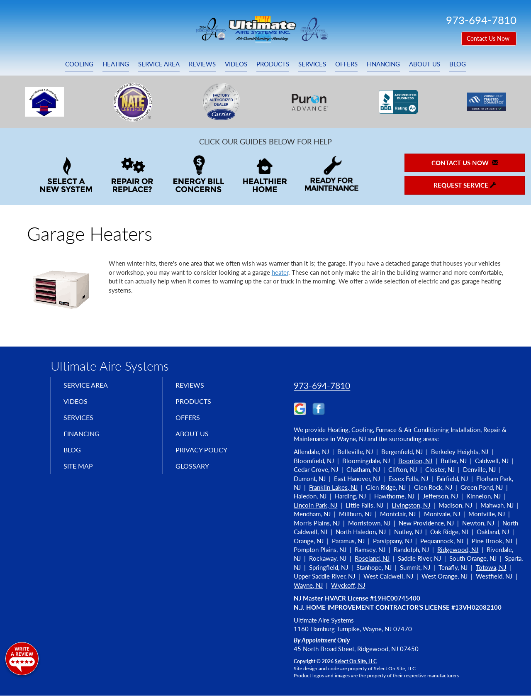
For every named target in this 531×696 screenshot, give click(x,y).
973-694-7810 (322, 385)
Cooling (79, 64)
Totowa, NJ (491, 567)
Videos (236, 64)
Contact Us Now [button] (489, 38)
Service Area (159, 64)
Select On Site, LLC (356, 661)
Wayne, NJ (308, 585)
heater (280, 272)
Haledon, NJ (310, 496)
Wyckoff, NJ (348, 585)
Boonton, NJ (415, 460)
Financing (383, 64)
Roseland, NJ (372, 558)
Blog (457, 64)
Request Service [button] (465, 185)
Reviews (202, 64)
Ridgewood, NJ (457, 549)
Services (312, 64)
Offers (346, 64)
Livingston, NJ (411, 505)
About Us (424, 64)
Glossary (193, 472)
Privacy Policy (204, 455)
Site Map (80, 472)
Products (272, 64)
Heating (115, 64)
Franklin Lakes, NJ (333, 487)
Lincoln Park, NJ (315, 505)
